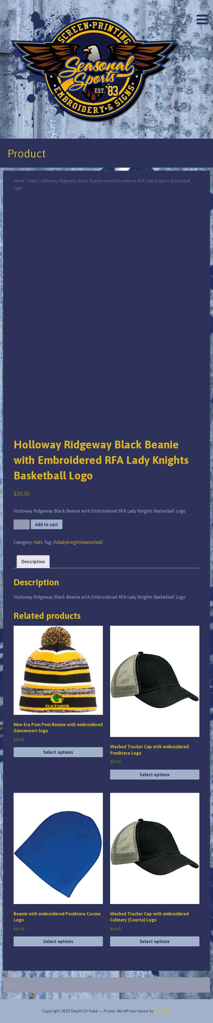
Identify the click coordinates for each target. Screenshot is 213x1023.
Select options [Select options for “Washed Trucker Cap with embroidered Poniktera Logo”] (155, 774)
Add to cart (46, 524)
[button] (204, 13)
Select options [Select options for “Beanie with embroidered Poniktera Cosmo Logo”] (58, 941)
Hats (32, 180)
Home (19, 180)
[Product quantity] (22, 525)
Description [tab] (33, 561)
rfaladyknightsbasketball (78, 542)
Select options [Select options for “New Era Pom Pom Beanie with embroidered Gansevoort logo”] (58, 752)
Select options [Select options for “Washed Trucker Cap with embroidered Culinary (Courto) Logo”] (155, 941)
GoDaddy (162, 1011)
